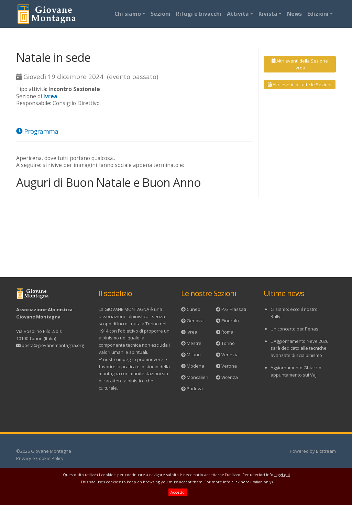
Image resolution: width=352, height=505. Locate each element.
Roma (227, 332)
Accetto (177, 492)
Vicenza (229, 377)
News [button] (294, 14)
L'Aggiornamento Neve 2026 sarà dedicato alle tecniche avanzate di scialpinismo (299, 348)
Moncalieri (197, 377)
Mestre (194, 343)
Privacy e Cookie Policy (40, 458)
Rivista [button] (267, 14)
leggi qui (282, 474)
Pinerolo (230, 320)
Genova (195, 320)
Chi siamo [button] (127, 14)
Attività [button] (238, 14)
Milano (194, 354)
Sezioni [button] (160, 14)
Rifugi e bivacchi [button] (198, 14)
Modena (195, 366)
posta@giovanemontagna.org (53, 345)
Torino (228, 343)
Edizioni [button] (318, 14)
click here (240, 481)
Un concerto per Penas (294, 329)
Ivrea (192, 332)
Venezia (230, 354)
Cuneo (193, 309)
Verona (229, 366)
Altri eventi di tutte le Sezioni (299, 84)
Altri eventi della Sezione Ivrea (300, 64)
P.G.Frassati (233, 309)
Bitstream (326, 451)
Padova (195, 388)
